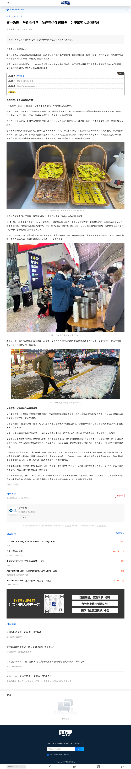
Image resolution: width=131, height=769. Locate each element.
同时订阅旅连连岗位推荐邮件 (58, 755)
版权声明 (68, 526)
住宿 (9, 16)
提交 (79, 749)
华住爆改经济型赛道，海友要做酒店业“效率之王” (30, 647)
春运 (16, 485)
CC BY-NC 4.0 (101, 526)
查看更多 (120, 533)
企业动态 (18, 16)
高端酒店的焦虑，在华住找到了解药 (24, 632)
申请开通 (120, 496)
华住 (66, 131)
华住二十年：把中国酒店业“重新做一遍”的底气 (29, 676)
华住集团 (11, 68)
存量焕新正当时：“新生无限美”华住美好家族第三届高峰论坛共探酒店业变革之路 (45, 661)
